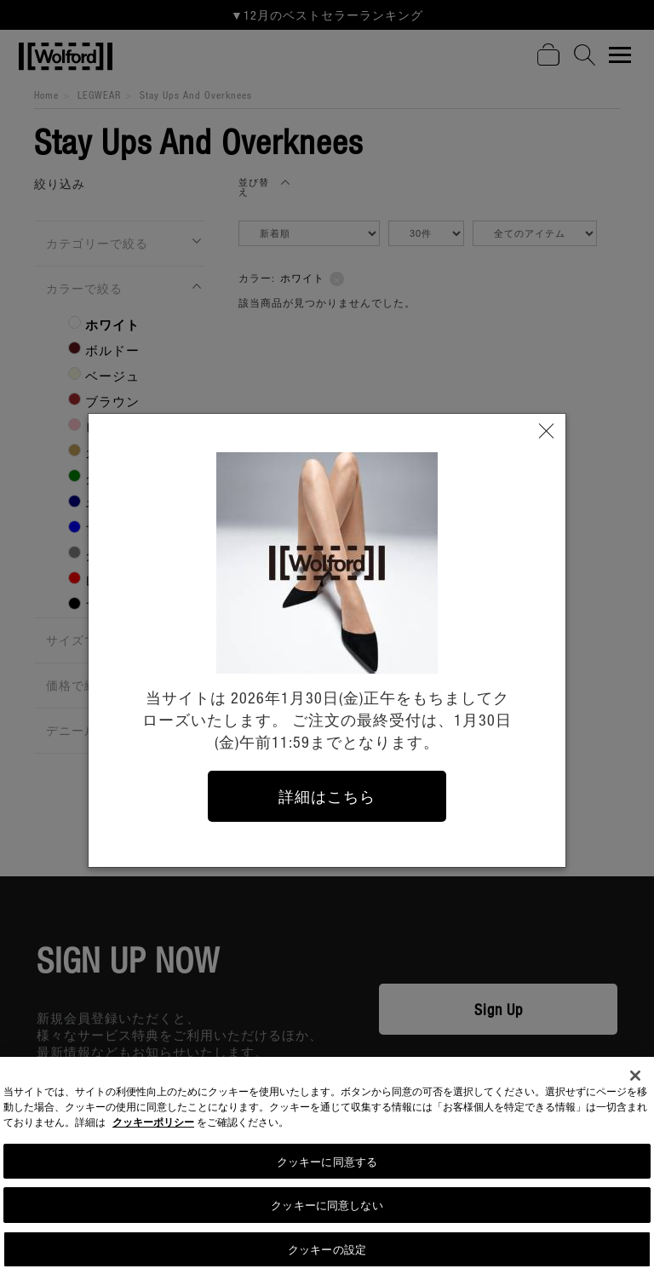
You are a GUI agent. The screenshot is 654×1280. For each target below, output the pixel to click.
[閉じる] (635, 1081)
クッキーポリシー (153, 1128)
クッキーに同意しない (326, 1211)
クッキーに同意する (327, 1167)
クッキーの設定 (327, 1255)
